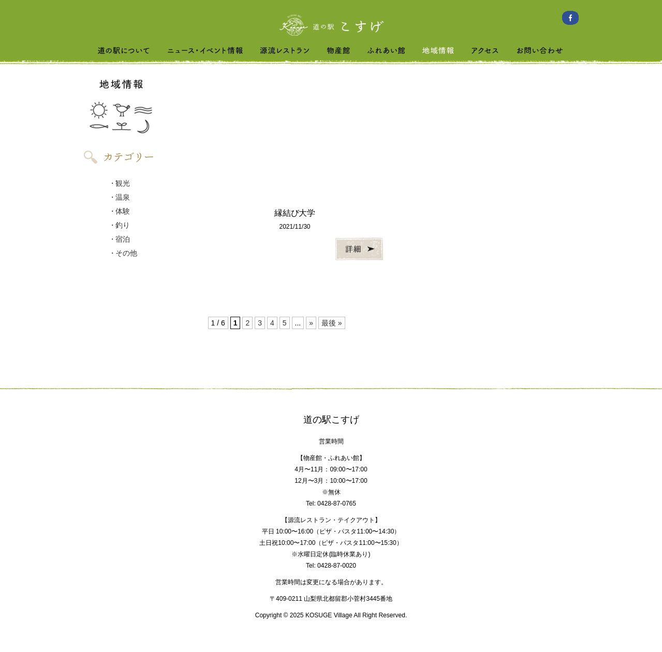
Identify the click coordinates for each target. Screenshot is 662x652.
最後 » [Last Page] (331, 323)
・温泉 (119, 197)
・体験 (119, 211)
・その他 (123, 253)
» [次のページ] (311, 323)
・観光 (119, 183)
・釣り (119, 225)
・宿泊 (119, 239)
